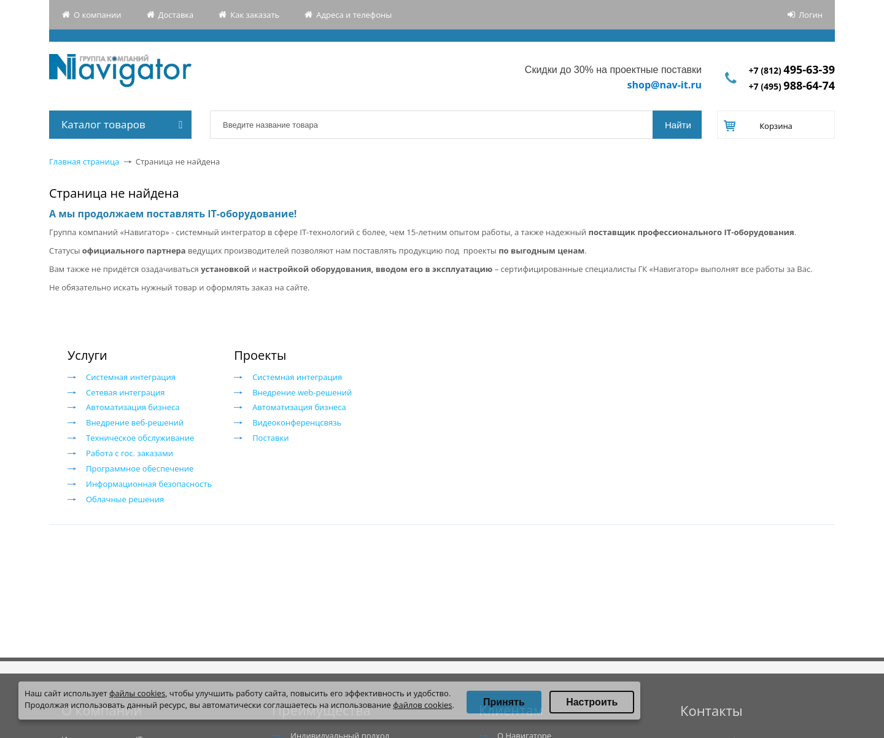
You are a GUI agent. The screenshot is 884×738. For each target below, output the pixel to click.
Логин (811, 14)
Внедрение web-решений (302, 392)
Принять (504, 702)
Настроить (592, 702)
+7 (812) (792, 70)
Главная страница (84, 161)
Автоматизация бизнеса (133, 407)
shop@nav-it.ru (664, 84)
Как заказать (254, 14)
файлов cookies (422, 704)
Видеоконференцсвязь (296, 422)
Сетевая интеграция (125, 392)
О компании (98, 14)
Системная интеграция (131, 377)
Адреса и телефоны (354, 14)
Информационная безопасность (149, 483)
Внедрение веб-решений (135, 422)
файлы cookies (137, 693)
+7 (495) (792, 86)
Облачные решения (125, 499)
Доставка (176, 14)
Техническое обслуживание (140, 437)
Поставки (270, 437)
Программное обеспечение (139, 468)
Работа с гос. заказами (129, 453)
